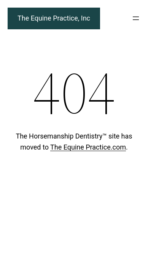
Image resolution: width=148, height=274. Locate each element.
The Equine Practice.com (88, 147)
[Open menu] (135, 18)
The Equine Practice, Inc (54, 18)
